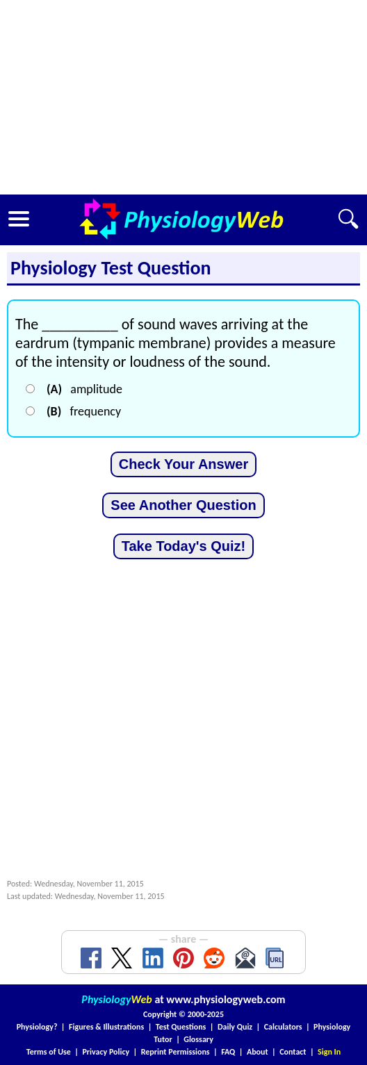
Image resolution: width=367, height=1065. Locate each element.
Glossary (198, 1039)
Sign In (329, 1052)
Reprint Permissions (175, 1052)
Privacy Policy (105, 1052)
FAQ (228, 1052)
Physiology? (37, 1027)
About (257, 1052)
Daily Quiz (235, 1027)
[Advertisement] (183, 97)
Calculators (283, 1027)
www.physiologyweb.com (225, 999)
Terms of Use (48, 1052)
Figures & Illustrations (106, 1027)
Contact (292, 1052)
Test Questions (181, 1027)
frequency (84, 411)
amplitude (84, 389)
